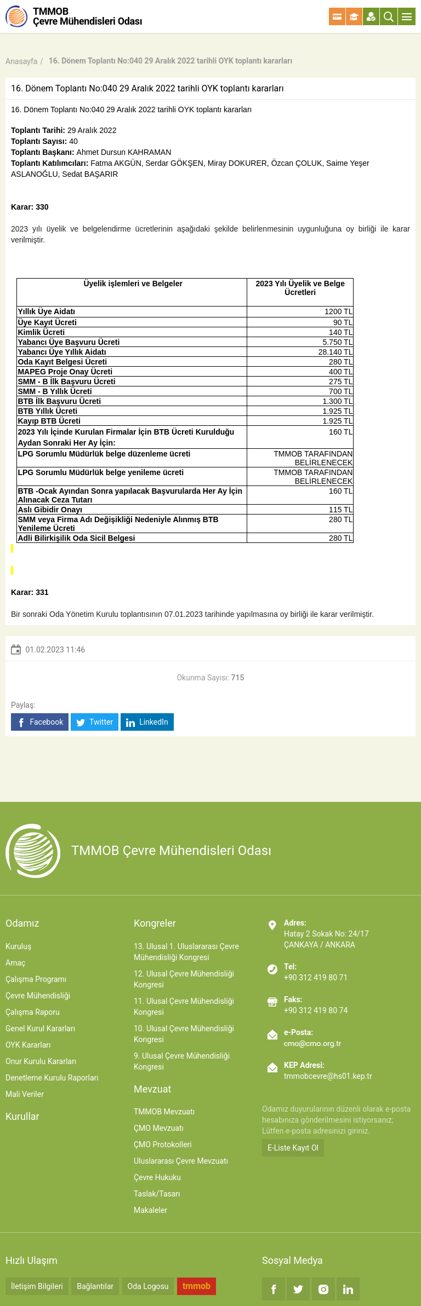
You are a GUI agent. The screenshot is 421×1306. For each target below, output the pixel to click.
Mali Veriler (24, 1094)
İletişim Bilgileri (37, 1286)
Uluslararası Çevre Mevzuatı (181, 1161)
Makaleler (150, 1210)
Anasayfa (21, 61)
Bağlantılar (95, 1286)
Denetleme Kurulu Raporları (52, 1077)
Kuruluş (18, 946)
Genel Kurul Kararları (40, 1028)
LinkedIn (147, 722)
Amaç (15, 962)
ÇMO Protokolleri (163, 1144)
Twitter (94, 722)
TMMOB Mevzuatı (164, 1111)
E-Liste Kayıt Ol (293, 1147)
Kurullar (22, 1116)
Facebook (39, 722)
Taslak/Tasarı (157, 1193)
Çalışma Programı (35, 979)
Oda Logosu (148, 1286)
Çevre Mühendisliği (37, 995)
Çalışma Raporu (32, 1012)
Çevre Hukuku (157, 1177)
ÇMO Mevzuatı (159, 1128)
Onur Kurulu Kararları (40, 1061)
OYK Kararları (27, 1045)
